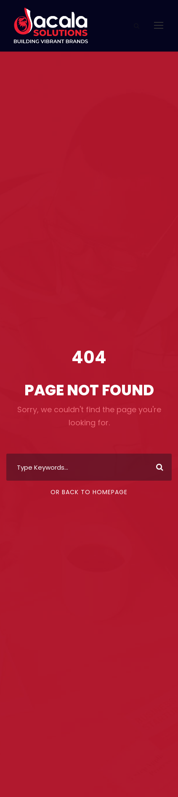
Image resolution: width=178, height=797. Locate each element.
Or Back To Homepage (89, 492)
